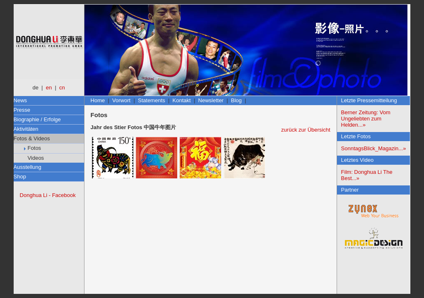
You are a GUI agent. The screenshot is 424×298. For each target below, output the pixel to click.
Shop (20, 176)
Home (98, 100)
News (20, 100)
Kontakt (182, 100)
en (49, 87)
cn (62, 87)
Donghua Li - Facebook (48, 195)
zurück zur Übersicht (305, 130)
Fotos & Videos (32, 138)
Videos (34, 158)
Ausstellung (27, 167)
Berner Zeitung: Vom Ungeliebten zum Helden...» (365, 118)
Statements (151, 100)
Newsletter (211, 100)
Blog (236, 100)
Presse (22, 110)
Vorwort (121, 100)
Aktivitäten (26, 129)
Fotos (32, 148)
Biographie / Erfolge (37, 119)
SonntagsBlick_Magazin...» (373, 148)
